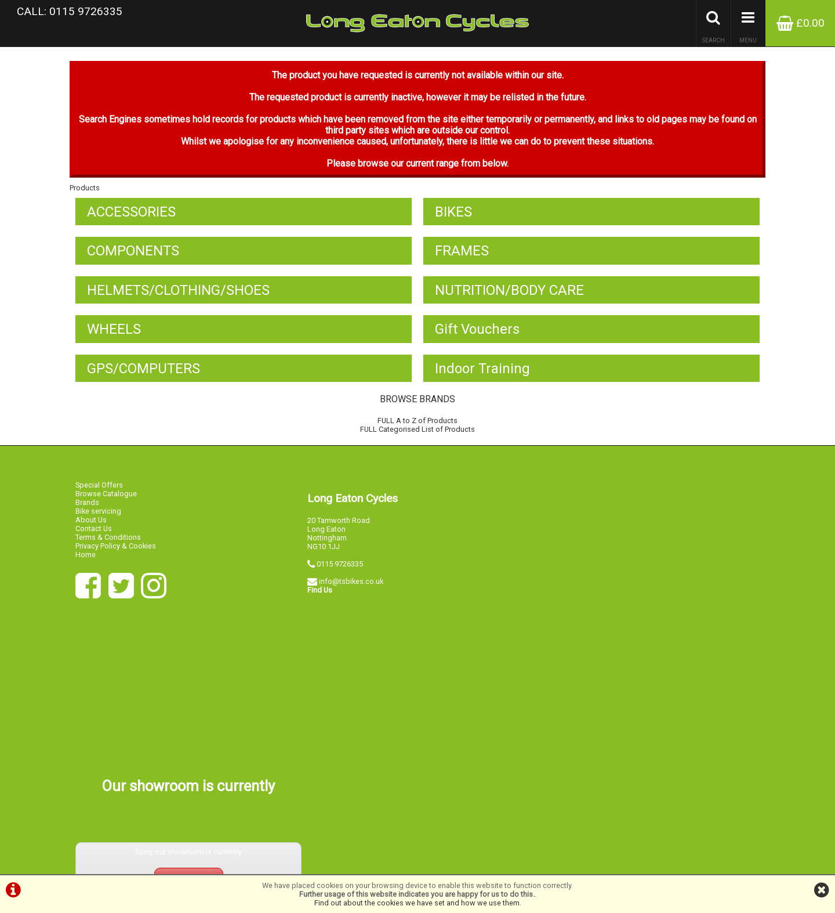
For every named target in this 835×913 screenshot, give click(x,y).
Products (85, 190)
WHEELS (114, 332)
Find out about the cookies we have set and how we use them (417, 902)
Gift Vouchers (477, 332)
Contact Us (93, 532)
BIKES (453, 214)
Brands (87, 505)
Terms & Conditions (108, 540)
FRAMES (462, 254)
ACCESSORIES (131, 214)
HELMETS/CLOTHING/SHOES (178, 293)
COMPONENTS (133, 254)
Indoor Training (482, 372)
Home (85, 558)
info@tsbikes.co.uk (351, 584)
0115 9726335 (340, 567)
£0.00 (800, 23)
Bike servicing (98, 514)
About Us (91, 523)
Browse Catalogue (106, 497)
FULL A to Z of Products (417, 424)
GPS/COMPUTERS (143, 372)
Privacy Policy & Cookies (115, 549)
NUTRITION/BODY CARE (509, 293)
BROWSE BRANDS (417, 403)
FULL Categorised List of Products (417, 433)
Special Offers (99, 488)
